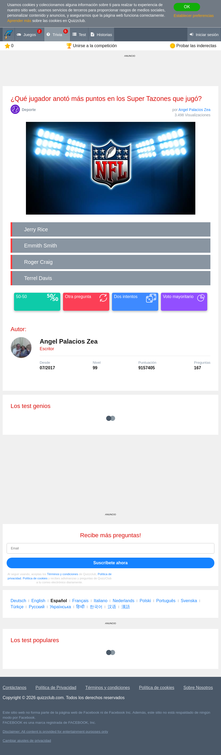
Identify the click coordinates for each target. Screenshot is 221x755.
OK (187, 7)
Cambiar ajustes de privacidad (27, 741)
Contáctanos (14, 687)
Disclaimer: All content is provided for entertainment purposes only (55, 732)
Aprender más (19, 21)
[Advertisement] (110, 476)
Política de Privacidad (55, 687)
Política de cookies (35, 578)
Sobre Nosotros (198, 687)
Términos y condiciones (62, 574)
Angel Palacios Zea (194, 110)
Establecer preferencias (194, 16)
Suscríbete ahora (110, 563)
